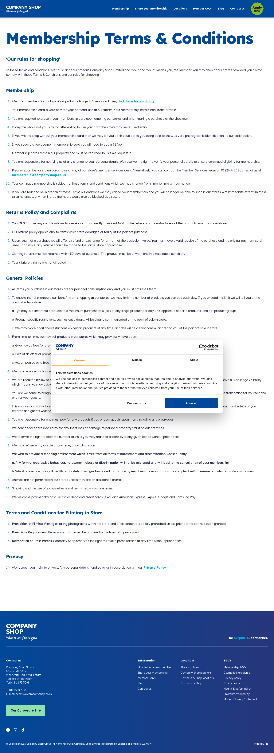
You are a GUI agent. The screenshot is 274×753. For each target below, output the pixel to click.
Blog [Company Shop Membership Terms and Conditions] (140, 683)
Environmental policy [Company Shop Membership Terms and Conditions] (237, 694)
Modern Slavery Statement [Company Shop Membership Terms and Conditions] (240, 699)
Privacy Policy (155, 567)
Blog (221, 8)
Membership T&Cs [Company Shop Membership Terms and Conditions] (235, 667)
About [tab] (194, 359)
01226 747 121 (17, 690)
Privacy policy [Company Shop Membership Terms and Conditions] (232, 678)
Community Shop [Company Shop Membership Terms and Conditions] (191, 683)
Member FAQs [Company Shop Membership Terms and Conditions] (147, 678)
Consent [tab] (80, 360)
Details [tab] (137, 359)
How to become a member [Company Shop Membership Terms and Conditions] (154, 667)
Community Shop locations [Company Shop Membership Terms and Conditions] (197, 678)
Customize (136, 403)
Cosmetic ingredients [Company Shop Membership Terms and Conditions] (237, 672)
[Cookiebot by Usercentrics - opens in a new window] (201, 347)
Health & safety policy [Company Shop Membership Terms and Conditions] (238, 688)
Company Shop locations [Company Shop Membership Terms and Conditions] (196, 672)
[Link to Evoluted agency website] (266, 743)
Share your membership (151, 8)
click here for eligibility (136, 101)
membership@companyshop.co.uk (39, 175)
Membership (120, 8)
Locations (180, 8)
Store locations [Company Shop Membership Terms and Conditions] (190, 667)
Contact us (237, 8)
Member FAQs (202, 8)
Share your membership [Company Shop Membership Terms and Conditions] (152, 672)
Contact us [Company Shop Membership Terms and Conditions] (144, 688)
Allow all (191, 403)
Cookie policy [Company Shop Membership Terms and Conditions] (232, 683)
